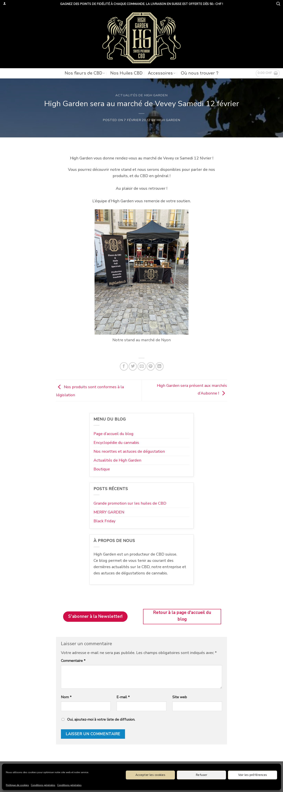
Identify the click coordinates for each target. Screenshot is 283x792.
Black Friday (104, 521)
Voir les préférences (252, 775)
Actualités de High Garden (141, 95)
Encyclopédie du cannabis (116, 442)
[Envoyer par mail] (142, 366)
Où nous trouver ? (199, 73)
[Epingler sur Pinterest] (151, 366)
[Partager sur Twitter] (133, 366)
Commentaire (73, 660)
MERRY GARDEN (109, 512)
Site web (179, 697)
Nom (66, 697)
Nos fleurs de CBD (85, 73)
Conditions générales (43, 785)
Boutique (102, 469)
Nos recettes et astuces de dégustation (129, 451)
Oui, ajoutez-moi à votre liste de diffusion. (98, 719)
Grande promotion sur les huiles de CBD (130, 503)
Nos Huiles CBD (126, 73)
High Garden (168, 120)
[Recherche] (278, 3)
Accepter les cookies (150, 775)
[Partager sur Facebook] (124, 366)
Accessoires (161, 73)
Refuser (201, 775)
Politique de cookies (17, 785)
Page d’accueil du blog (113, 433)
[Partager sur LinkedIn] (159, 366)
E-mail (123, 697)
